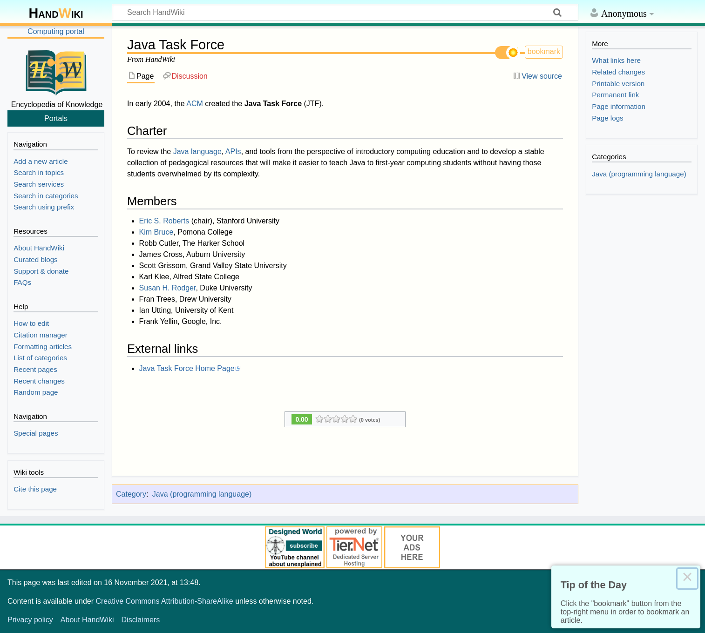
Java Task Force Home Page (187, 368)
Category (131, 494)
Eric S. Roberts (164, 221)
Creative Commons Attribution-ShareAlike (164, 601)
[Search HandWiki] (345, 12)
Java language (197, 151)
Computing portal (55, 31)
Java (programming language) (201, 494)
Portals (56, 118)
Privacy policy (30, 620)
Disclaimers (141, 620)
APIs (233, 151)
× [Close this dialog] (687, 578)
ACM (194, 104)
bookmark (544, 51)
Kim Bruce (156, 232)
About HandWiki (87, 620)
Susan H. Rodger (167, 288)
